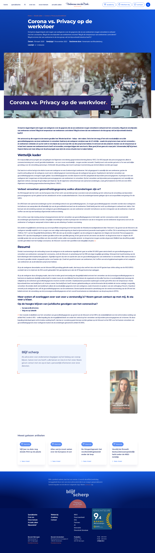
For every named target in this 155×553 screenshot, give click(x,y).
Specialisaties (32, 515)
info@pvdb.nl (100, 541)
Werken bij (54, 515)
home (6, 5)
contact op (109, 296)
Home (30, 16)
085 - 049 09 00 (101, 537)
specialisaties (16, 5)
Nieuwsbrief (32, 525)
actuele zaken (57, 5)
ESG (75, 520)
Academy (54, 517)
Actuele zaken (38, 16)
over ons (32, 5)
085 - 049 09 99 (101, 539)
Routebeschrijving (33, 543)
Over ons (31, 517)
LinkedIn (33, 311)
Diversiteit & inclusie (81, 530)
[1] (95, 241)
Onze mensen (32, 520)
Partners (77, 522)
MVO (76, 515)
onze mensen (43, 5)
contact (88, 488)
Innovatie (77, 528)
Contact (54, 520)
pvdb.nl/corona (33, 308)
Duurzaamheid (79, 517)
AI (25, 5)
